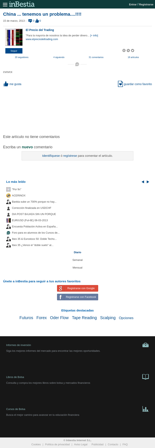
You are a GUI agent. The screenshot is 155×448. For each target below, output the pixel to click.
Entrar (133, 4)
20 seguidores (21, 57)
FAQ (125, 444)
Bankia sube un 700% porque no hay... (34, 201)
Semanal (77, 260)
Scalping (107, 317)
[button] (14, 51)
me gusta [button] (12, 84)
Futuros (26, 317)
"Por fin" (16, 189)
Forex (41, 317)
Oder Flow (59, 317)
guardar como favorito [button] (135, 84)
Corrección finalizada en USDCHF (31, 208)
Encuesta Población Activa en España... (35, 226)
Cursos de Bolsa (77, 408)
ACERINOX (19, 195)
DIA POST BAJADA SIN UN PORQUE (34, 214)
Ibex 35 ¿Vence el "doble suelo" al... (32, 245)
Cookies (36, 444)
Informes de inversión (77, 345)
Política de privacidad (57, 444)
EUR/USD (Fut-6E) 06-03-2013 (30, 220)
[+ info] (94, 35)
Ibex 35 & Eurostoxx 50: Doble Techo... (34, 239)
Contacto (113, 444)
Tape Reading (84, 317)
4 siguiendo (58, 57)
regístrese (70, 155)
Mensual (78, 267)
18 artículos (133, 57)
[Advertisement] (77, 110)
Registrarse (146, 4)
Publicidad (98, 444)
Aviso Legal (80, 444)
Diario (77, 252)
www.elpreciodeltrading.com (42, 39)
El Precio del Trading (40, 30)
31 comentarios (96, 57)
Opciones (126, 318)
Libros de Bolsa (77, 376)
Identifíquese (51, 155)
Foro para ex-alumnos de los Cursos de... (36, 232)
